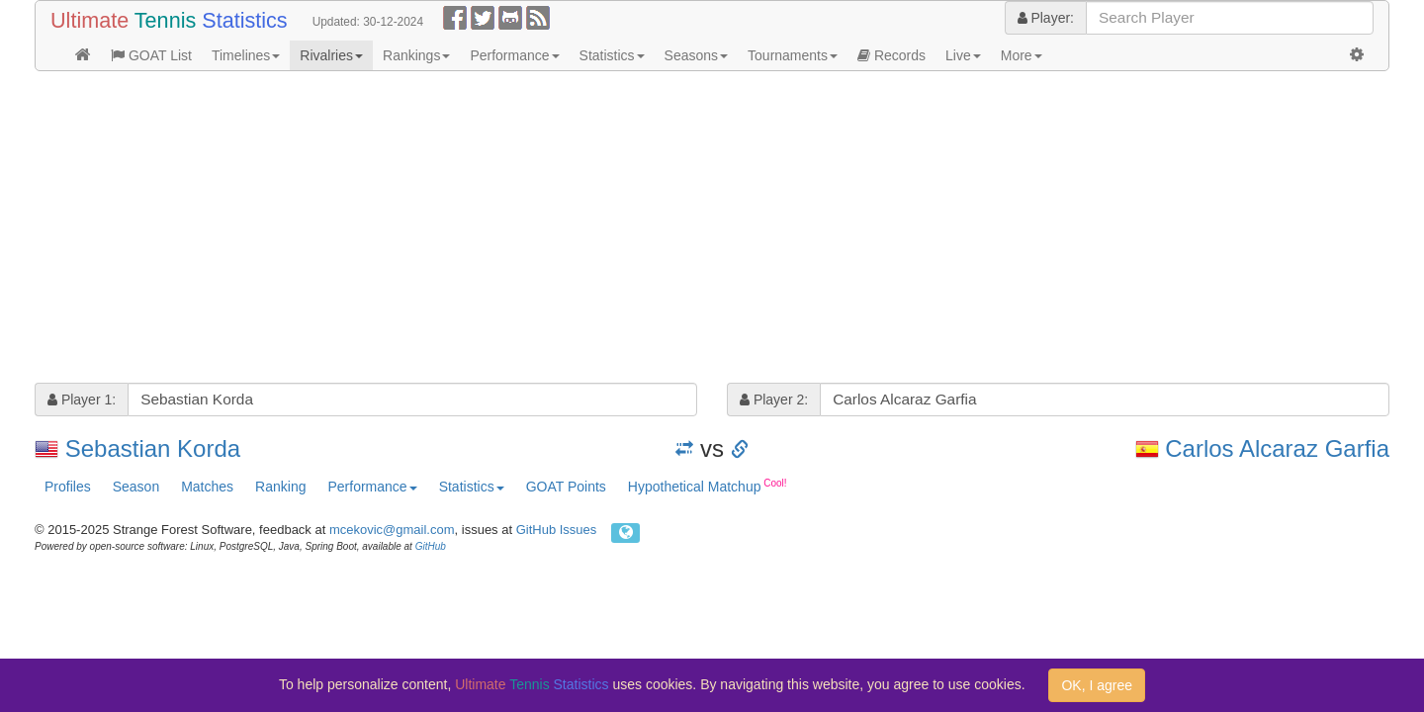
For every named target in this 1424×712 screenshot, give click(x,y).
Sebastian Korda (152, 448)
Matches (207, 486)
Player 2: (774, 399)
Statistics (612, 55)
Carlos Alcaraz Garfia (1277, 448)
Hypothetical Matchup (707, 485)
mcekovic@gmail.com (392, 529)
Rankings (416, 55)
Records (891, 55)
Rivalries (331, 55)
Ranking (280, 486)
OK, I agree (1096, 685)
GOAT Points (566, 486)
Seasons (696, 55)
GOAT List (151, 55)
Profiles (67, 486)
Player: (1046, 18)
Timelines (246, 55)
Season (136, 486)
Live (963, 55)
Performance (514, 55)
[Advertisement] (628, 229)
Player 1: (81, 399)
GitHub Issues (556, 529)
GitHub (430, 546)
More (1021, 55)
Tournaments (793, 55)
